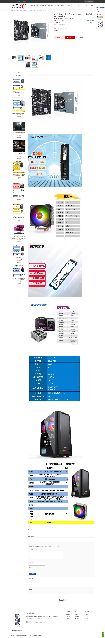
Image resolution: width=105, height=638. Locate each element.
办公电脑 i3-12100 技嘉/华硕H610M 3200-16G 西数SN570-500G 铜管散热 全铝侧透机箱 (18, 113)
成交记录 (43, 75)
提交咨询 (32, 573)
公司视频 (77, 618)
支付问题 (44, 546)
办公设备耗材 (63, 5)
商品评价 (37, 75)
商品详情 (31, 75)
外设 (52, 5)
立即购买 (59, 37)
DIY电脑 (36, 5)
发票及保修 (51, 546)
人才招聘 (68, 618)
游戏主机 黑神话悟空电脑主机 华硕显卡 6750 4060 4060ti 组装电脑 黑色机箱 (19, 155)
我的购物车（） (89, 1)
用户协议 (86, 618)
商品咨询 (31, 546)
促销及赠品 (57, 546)
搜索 (92, 5)
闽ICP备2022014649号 (38, 635)
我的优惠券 (24, 1)
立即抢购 (19, 95)
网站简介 (68, 614)
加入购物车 (70, 37)
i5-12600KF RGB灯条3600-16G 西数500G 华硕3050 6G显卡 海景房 (18, 196)
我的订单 (18, 1)
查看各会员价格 (90, 20)
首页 (28, 5)
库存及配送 (38, 546)
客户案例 (77, 616)
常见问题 (86, 614)
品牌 (69, 5)
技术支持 (86, 616)
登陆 (76, 1)
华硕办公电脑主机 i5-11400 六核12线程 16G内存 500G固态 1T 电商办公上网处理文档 (19, 176)
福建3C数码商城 (19, 635)
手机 (32, 5)
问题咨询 (49, 75)
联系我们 (68, 620)
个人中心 (13, 1)
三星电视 (87, 5)
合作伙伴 (68, 616)
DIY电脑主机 (16, 10)
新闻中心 (77, 614)
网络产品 (57, 5)
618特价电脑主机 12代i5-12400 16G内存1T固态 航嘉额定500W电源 (19, 259)
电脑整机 (42, 5)
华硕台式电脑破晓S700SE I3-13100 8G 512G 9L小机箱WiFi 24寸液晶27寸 (18, 134)
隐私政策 (86, 620)
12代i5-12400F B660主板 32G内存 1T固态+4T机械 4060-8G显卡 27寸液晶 (19, 217)
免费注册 (80, 1)
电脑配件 (47, 5)
